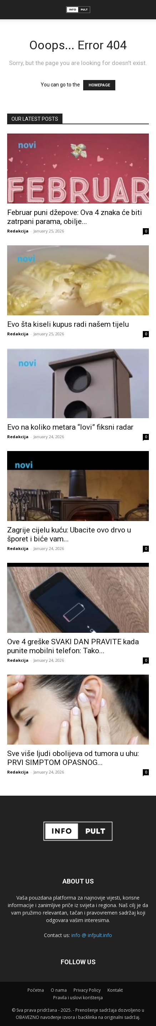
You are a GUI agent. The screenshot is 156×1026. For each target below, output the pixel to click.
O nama (59, 990)
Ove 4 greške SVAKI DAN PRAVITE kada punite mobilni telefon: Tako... (73, 646)
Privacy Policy (87, 990)
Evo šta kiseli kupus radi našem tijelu (68, 324)
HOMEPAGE (99, 85)
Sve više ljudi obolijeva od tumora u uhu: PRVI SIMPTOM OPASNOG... (73, 758)
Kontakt (115, 990)
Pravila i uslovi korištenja (78, 998)
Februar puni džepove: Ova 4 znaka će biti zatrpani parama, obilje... (74, 217)
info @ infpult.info (91, 935)
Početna (35, 990)
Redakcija (18, 231)
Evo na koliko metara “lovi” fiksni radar (70, 427)
